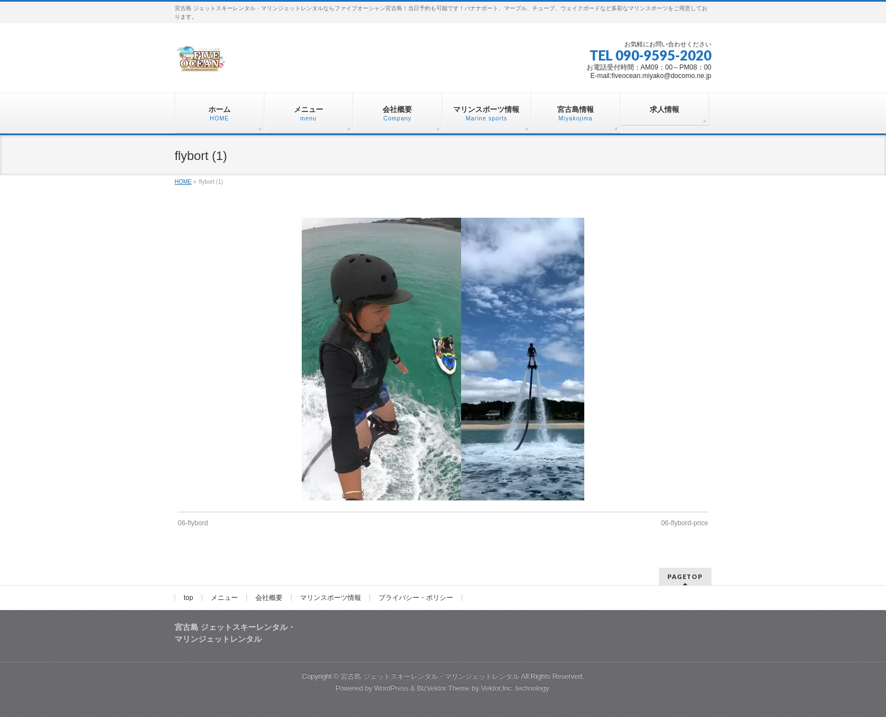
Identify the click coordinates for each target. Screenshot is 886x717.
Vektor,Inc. (497, 688)
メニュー (224, 597)
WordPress (391, 688)
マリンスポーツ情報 (330, 597)
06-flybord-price (684, 523)
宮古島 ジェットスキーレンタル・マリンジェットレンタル (430, 676)
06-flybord (193, 523)
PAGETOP (685, 576)
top (188, 597)
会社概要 (269, 597)
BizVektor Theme (443, 688)
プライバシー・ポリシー (416, 597)
